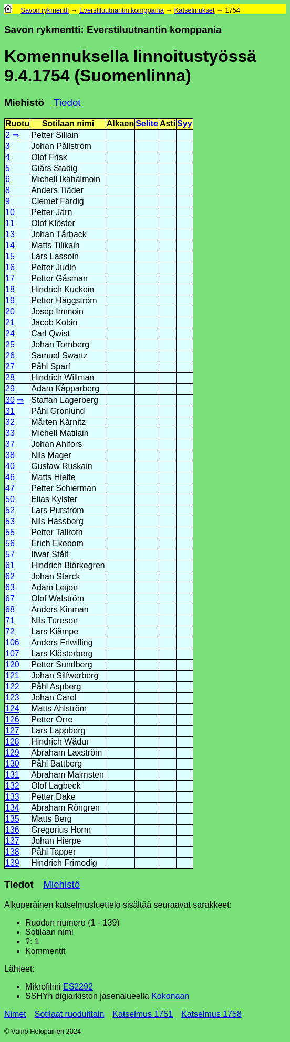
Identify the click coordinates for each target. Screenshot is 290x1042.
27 (10, 366)
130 (12, 763)
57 (10, 554)
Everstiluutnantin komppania (121, 10)
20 (10, 311)
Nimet (15, 1013)
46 (10, 477)
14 (10, 245)
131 (12, 774)
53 (10, 521)
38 (10, 455)
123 (12, 697)
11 (10, 223)
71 (10, 620)
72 (10, 631)
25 (10, 344)
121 (12, 675)
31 (10, 411)
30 (10, 400)
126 (12, 719)
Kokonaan (170, 996)
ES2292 (78, 986)
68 (10, 609)
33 (10, 433)
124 (12, 708)
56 (10, 543)
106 (12, 642)
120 (12, 664)
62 (10, 576)
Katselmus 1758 (211, 1013)
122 (12, 686)
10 (10, 212)
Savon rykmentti (44, 10)
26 (10, 355)
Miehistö (24, 102)
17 (10, 278)
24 (10, 333)
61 (10, 565)
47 (10, 488)
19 (10, 300)
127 (12, 730)
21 (10, 322)
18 (10, 289)
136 (12, 829)
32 (10, 422)
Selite (147, 123)
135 (12, 818)
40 (10, 466)
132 (12, 785)
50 (10, 499)
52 (10, 510)
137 (12, 840)
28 (10, 377)
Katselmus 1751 (142, 1013)
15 (10, 256)
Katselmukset (194, 10)
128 (12, 741)
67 (10, 598)
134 (12, 807)
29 (10, 388)
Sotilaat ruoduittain (70, 1013)
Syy (184, 123)
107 (12, 653)
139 (12, 862)
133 (12, 796)
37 (10, 444)
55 (10, 532)
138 (12, 851)
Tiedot (67, 102)
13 (10, 234)
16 (10, 267)
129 (12, 752)
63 (10, 587)
